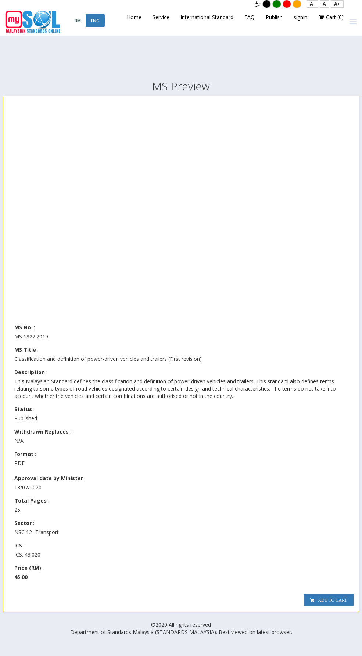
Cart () (331, 17)
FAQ (249, 17)
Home (134, 17)
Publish (274, 17)
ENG (95, 21)
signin (300, 17)
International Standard (206, 17)
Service (161, 17)
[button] (312, 4)
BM (78, 21)
